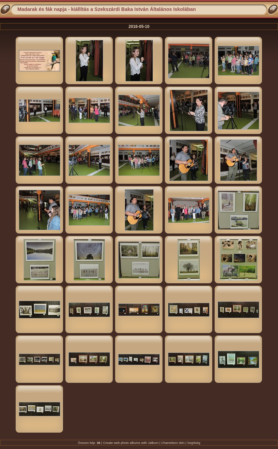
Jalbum (153, 443)
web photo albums (127, 443)
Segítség (193, 443)
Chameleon (169, 443)
